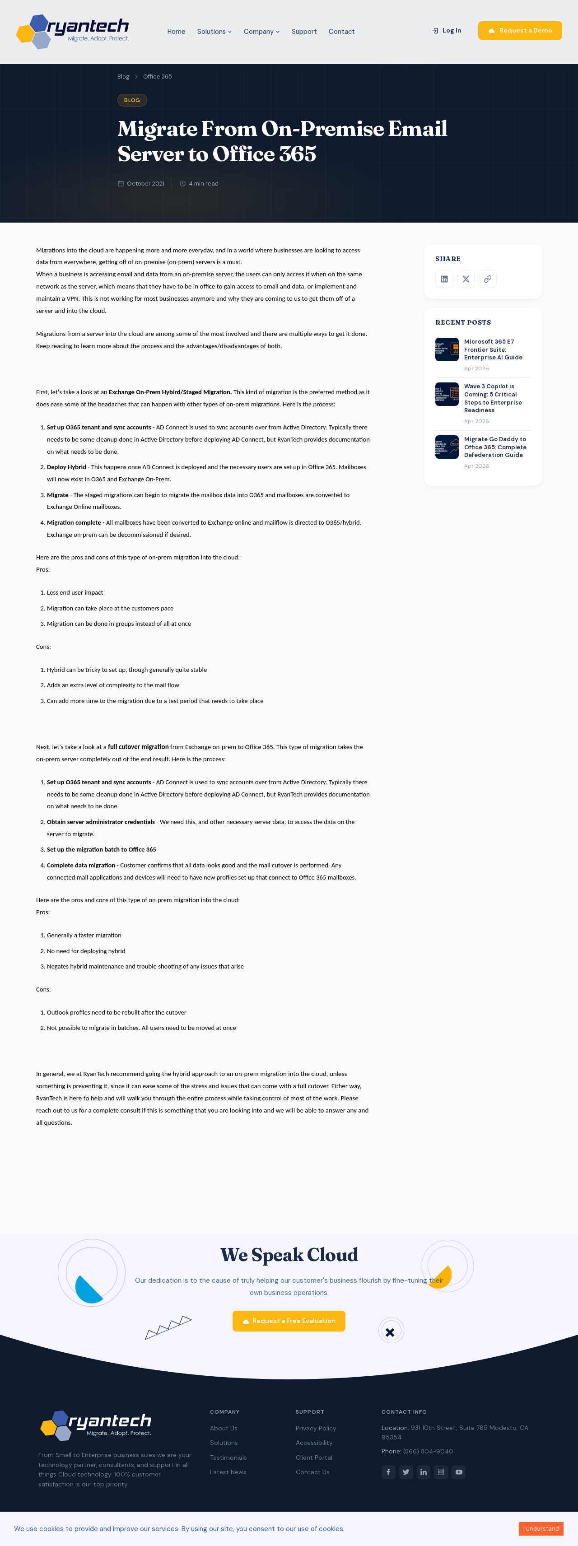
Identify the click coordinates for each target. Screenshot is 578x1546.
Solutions (214, 32)
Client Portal (314, 1461)
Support (304, 32)
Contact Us (313, 1476)
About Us (224, 1432)
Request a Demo (520, 30)
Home (177, 32)
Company (262, 32)
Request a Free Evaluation (289, 1324)
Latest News (228, 1476)
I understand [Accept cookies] (541, 1528)
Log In (446, 30)
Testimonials (228, 1461)
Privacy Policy (316, 1432)
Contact (342, 32)
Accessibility (314, 1447)
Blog (123, 76)
